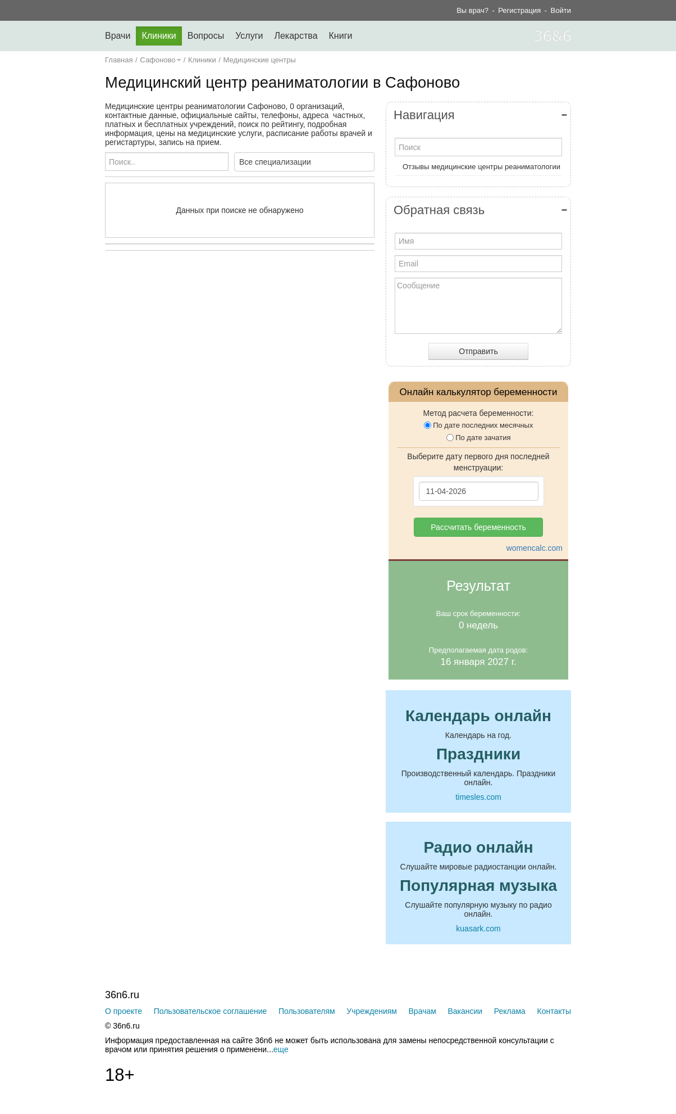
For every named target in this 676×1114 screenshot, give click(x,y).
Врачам (422, 1011)
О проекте (123, 1011)
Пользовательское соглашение (210, 1011)
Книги (341, 35)
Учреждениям (371, 1011)
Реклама (510, 1011)
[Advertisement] (268, 368)
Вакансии (464, 1011)
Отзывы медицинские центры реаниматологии (481, 166)
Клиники (158, 35)
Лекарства (295, 35)
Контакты (554, 1011)
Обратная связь (439, 210)
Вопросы (206, 35)
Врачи (117, 35)
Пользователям (306, 1011)
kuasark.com (478, 928)
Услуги (249, 35)
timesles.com (478, 797)
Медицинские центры (259, 60)
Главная (119, 60)
